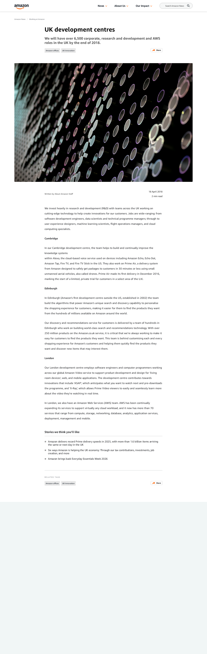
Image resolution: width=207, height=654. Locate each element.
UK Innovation (68, 50)
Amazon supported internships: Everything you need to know (122, 556)
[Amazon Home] (21, 6)
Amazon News (19, 19)
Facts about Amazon (84, 620)
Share (156, 50)
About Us (119, 5)
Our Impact (142, 5)
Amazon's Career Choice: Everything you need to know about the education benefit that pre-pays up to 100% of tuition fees (34, 559)
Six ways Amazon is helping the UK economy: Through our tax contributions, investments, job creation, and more (101, 451)
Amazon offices (52, 50)
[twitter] (45, 647)
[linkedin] (36, 647)
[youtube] (55, 647)
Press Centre (49, 615)
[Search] (174, 5)
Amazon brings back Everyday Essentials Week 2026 (78, 458)
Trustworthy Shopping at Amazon (93, 626)
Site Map (46, 626)
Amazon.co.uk (51, 620)
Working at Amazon (37, 19)
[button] (106, 6)
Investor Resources (85, 609)
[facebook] (17, 647)
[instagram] (27, 647)
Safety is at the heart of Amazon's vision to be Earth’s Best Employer (168, 556)
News (101, 5)
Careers (79, 615)
